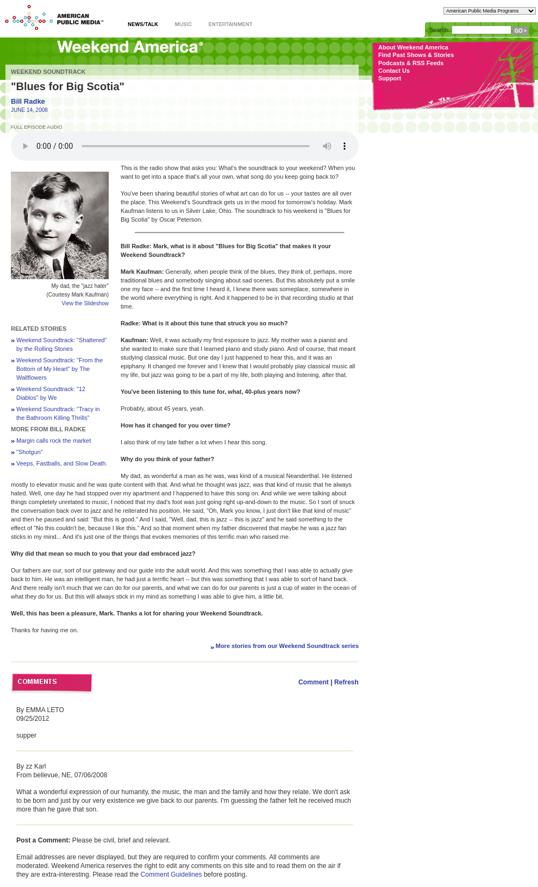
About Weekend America (413, 47)
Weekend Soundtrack (48, 71)
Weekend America (130, 50)
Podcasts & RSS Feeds (410, 63)
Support (389, 78)
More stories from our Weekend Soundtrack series (287, 646)
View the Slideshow (85, 303)
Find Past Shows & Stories (416, 55)
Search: (439, 30)
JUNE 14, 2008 (29, 110)
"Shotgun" (29, 452)
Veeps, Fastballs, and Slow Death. (62, 463)
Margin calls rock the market (53, 440)
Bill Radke (28, 101)
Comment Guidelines (171, 874)
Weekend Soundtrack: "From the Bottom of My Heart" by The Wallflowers (59, 369)
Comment (313, 682)
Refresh (346, 682)
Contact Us (394, 70)
